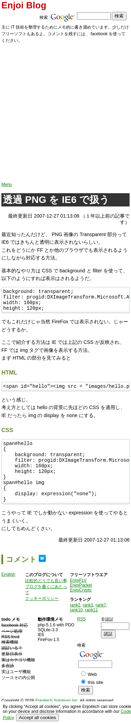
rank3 (88, 621)
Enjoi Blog (23, 5)
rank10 (76, 626)
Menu (6, 184)
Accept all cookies (37, 717)
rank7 (100, 621)
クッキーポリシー (42, 615)
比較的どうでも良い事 (46, 597)
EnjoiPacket (81, 601)
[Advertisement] (65, 113)
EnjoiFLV (78, 597)
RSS (81, 635)
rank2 (75, 621)
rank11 (91, 626)
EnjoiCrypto (81, 606)
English (8, 591)
